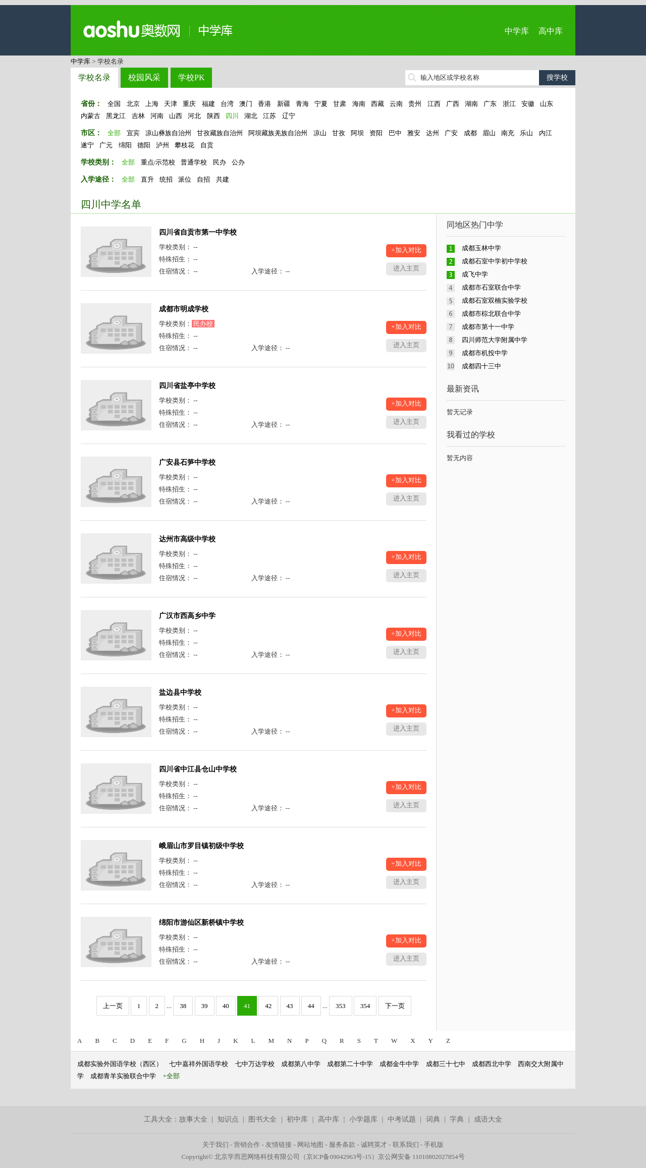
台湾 (227, 103)
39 (204, 1006)
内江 (545, 133)
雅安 (413, 133)
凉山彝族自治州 (168, 133)
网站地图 (310, 1144)
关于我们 (215, 1144)
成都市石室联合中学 (491, 287)
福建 (208, 103)
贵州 (414, 103)
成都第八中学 (300, 1064)
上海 (151, 103)
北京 (133, 103)
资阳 (376, 133)
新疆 (283, 103)
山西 (175, 116)
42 (268, 1006)
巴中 (395, 133)
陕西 (213, 116)
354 (365, 1006)
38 (183, 1006)
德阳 (143, 145)
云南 (396, 103)
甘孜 (338, 133)
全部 (114, 133)
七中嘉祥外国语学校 (198, 1064)
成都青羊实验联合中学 (123, 1076)
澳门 (245, 103)
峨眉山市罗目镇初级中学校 (201, 846)
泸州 (162, 145)
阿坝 (357, 133)
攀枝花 (184, 145)
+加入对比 (406, 250)
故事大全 (193, 1119)
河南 (157, 116)
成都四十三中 (481, 366)
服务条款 (342, 1144)
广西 (452, 103)
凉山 (320, 133)
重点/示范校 (158, 162)
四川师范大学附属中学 (494, 340)
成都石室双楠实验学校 (494, 300)
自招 (203, 179)
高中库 (551, 31)
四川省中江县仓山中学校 (198, 769)
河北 (194, 116)
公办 (238, 162)
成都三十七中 (445, 1064)
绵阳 (125, 145)
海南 (358, 103)
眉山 (489, 133)
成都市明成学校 (183, 309)
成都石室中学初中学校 (494, 261)
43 (290, 1006)
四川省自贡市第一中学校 (198, 232)
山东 (546, 103)
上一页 (113, 1006)
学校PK (191, 77)
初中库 (297, 1119)
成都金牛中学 (399, 1064)
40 (226, 1006)
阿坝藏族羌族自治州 (277, 133)
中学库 (517, 31)
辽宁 (288, 116)
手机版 (434, 1144)
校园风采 (144, 77)
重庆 (189, 103)
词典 (433, 1119)
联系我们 (406, 1144)
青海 (302, 103)
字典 (457, 1119)
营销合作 (247, 1144)
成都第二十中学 (350, 1064)
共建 (222, 179)
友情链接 (278, 1144)
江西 (434, 103)
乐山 (526, 133)
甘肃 (339, 103)
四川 (232, 116)
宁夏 (321, 103)
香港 (264, 103)
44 (311, 1006)
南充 (507, 133)
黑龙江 (116, 116)
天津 (170, 103)
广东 (490, 103)
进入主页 (406, 268)
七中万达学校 (255, 1064)
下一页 (395, 1006)
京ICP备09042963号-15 (338, 1156)
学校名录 (94, 77)
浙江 (509, 103)
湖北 (250, 116)
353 (341, 1006)
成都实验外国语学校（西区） (120, 1064)
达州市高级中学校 (187, 539)
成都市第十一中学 (488, 326)
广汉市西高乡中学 (187, 616)
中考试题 (402, 1119)
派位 (184, 179)
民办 (219, 162)
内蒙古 (90, 116)
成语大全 (488, 1119)
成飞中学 (475, 274)
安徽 (527, 103)
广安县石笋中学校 (187, 462)
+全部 (171, 1076)
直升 (147, 179)
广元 (106, 145)
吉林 (138, 116)
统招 (166, 179)
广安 (451, 133)
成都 (470, 133)
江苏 (269, 116)
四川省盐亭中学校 (187, 386)
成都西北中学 (491, 1064)
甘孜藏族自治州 (220, 133)
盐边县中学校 (180, 692)
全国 (114, 103)
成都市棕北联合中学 (491, 313)
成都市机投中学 (485, 353)
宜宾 (133, 133)
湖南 (471, 103)
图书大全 (262, 1119)
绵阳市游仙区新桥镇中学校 (201, 922)
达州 (432, 133)
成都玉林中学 (481, 248)
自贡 (206, 145)
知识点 (228, 1119)
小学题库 (363, 1119)
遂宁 (87, 145)
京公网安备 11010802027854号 (421, 1156)
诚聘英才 (374, 1144)
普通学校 (194, 162)
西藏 (377, 103)
